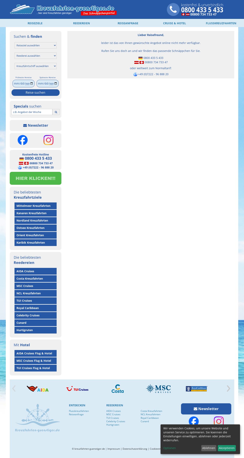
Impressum (113, 448)
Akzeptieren (227, 448)
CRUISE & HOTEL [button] (174, 23)
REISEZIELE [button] (35, 23)
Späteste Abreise (48, 77)
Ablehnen (208, 448)
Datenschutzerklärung (135, 448)
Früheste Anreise (23, 77)
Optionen (169, 448)
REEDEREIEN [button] (81, 23)
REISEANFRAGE (128, 23)
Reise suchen (35, 92)
